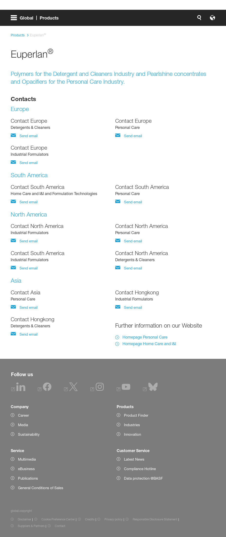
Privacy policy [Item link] (113, 519)
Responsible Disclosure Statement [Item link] (155, 519)
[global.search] (90, 19)
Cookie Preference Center (58, 519)
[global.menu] (37, 19)
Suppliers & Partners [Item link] (31, 526)
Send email (28, 136)
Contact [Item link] (60, 526)
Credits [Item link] (89, 519)
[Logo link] (195, 19)
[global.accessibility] (102, 19)
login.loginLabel (144, 19)
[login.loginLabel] (140, 19)
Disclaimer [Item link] (24, 519)
